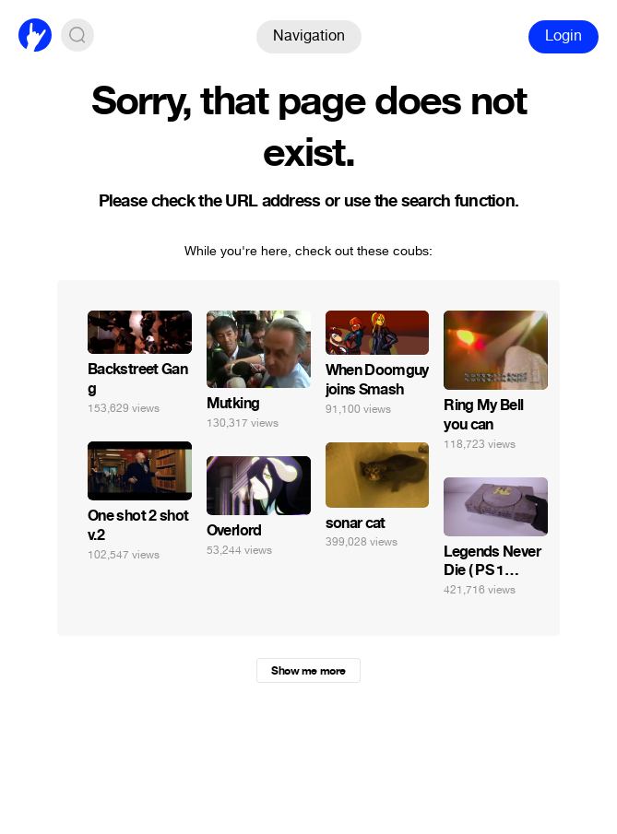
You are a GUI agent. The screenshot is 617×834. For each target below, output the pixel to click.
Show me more (308, 671)
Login (563, 35)
